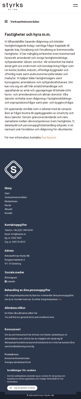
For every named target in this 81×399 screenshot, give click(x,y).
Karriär (8, 205)
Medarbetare (11, 201)
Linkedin (10, 281)
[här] (54, 379)
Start (7, 193)
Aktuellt (8, 209)
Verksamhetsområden (16, 197)
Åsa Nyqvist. (49, 137)
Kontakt (8, 213)
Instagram (11, 277)
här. (60, 299)
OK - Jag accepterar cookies (22, 388)
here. (52, 317)
